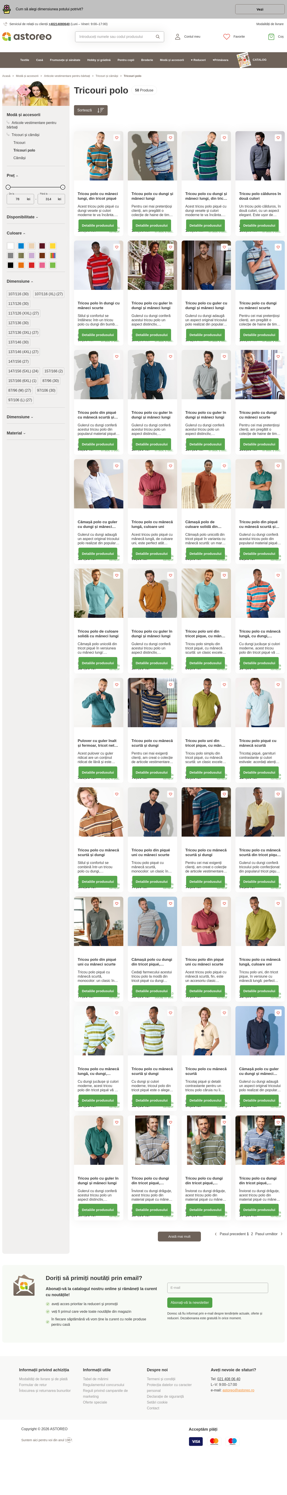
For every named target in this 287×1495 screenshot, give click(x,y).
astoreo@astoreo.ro (238, 1423)
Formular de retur (33, 1418)
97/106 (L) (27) (20, 401)
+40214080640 (59, 24)
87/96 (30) (50, 381)
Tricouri (19, 143)
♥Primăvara (220, 60)
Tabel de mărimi (95, 1412)
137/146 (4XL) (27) (23, 352)
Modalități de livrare (270, 24)
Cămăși (19, 159)
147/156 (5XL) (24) (23, 372)
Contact (153, 1441)
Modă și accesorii (172, 60)
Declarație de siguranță (165, 1430)
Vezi (258, 10)
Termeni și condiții (161, 1412)
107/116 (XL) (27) (49, 295)
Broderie (147, 60)
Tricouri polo (24, 151)
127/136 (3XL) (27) (23, 333)
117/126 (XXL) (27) (23, 314)
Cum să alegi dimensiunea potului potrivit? (49, 9)
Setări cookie (157, 1435)
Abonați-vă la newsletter (190, 1336)
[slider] (8, 187)
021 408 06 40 (228, 1412)
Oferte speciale (95, 1435)
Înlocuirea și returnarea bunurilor (45, 1424)
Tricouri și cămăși (107, 76)
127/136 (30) (18, 323)
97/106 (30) (46, 391)
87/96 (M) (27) (19, 391)
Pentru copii (126, 60)
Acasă (6, 76)
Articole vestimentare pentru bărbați (67, 76)
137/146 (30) (18, 343)
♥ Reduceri (198, 60)
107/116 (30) (18, 295)
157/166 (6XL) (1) (22, 381)
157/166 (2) (53, 372)
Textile (24, 60)
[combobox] (112, 37)
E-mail (176, 1321)
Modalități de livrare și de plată (44, 1412)
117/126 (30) (18, 304)
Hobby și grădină (99, 60)
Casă (39, 60)
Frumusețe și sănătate (65, 60)
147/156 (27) (18, 362)
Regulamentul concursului (103, 1418)
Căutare (158, 37)
